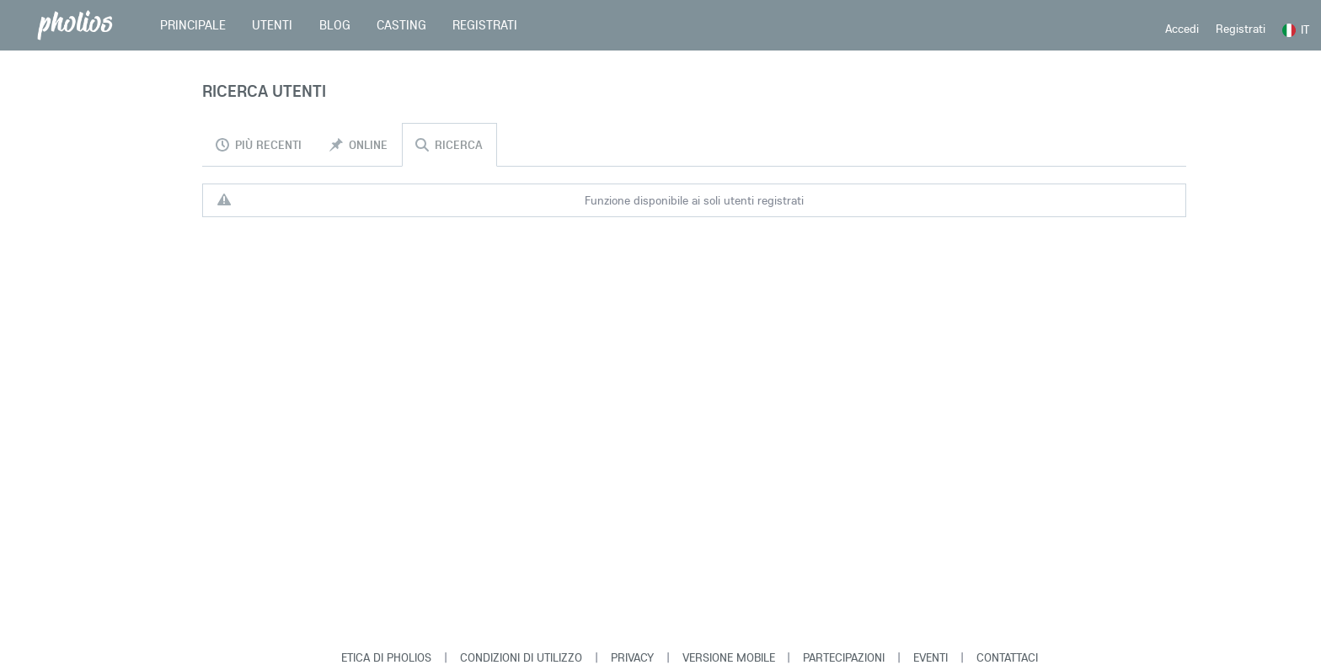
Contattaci (1007, 657)
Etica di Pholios (386, 657)
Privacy (632, 657)
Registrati (1240, 28)
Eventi (930, 657)
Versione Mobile (728, 657)
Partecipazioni (844, 657)
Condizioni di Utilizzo (521, 657)
